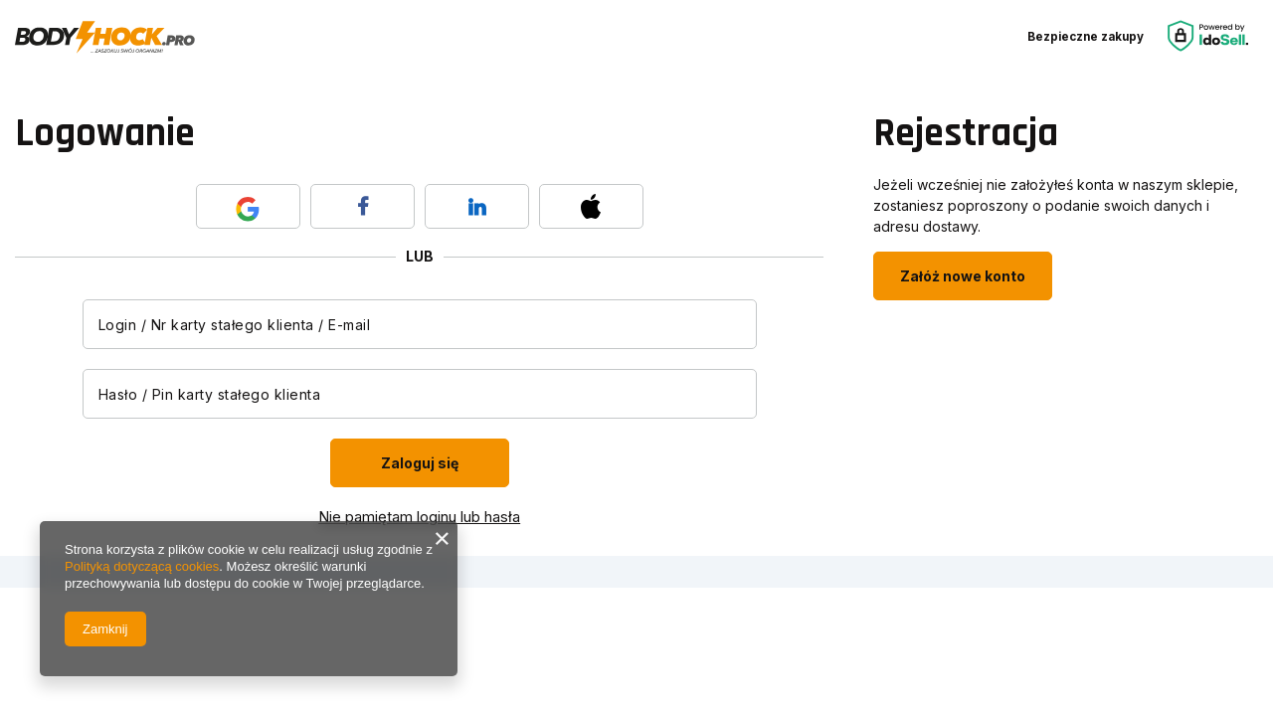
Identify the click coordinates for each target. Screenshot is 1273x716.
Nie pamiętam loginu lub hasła (419, 516)
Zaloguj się (419, 462)
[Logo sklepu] (105, 38)
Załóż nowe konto (962, 276)
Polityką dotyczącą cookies (142, 566)
